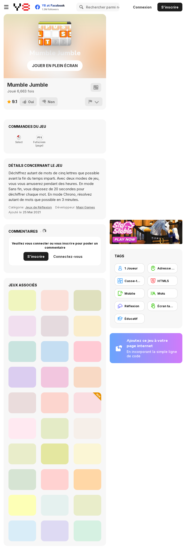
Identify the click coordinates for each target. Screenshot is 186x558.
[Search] (80, 7)
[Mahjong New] (87, 351)
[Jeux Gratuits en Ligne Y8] (22, 7)
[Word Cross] (87, 453)
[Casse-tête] (130, 281)
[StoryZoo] (87, 479)
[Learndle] (55, 505)
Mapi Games (85, 207)
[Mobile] (130, 293)
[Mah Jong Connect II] (22, 351)
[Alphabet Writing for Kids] (22, 453)
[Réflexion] (130, 306)
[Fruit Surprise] (22, 505)
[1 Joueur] (130, 268)
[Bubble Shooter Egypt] (22, 326)
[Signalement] (93, 101)
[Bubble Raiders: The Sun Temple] (22, 300)
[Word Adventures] (55, 428)
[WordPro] (55, 453)
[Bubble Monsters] (55, 300)
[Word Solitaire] (22, 479)
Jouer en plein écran (55, 65)
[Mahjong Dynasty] (87, 300)
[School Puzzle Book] (55, 479)
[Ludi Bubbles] (55, 377)
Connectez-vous (68, 256)
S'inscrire (169, 7)
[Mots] (162, 293)
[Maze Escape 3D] (55, 351)
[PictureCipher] (55, 530)
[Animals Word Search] (22, 428)
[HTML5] (162, 281)
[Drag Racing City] (87, 377)
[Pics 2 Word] (87, 402)
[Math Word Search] (55, 402)
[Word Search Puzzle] (87, 505)
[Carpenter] (55, 326)
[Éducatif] (130, 318)
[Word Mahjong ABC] (22, 530)
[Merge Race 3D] (22, 377)
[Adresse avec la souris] (162, 268)
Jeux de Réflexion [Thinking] (38, 207)
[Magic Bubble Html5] (87, 326)
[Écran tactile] (162, 306)
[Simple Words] (87, 428)
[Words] (87, 530)
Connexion (142, 7)
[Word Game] (22, 402)
